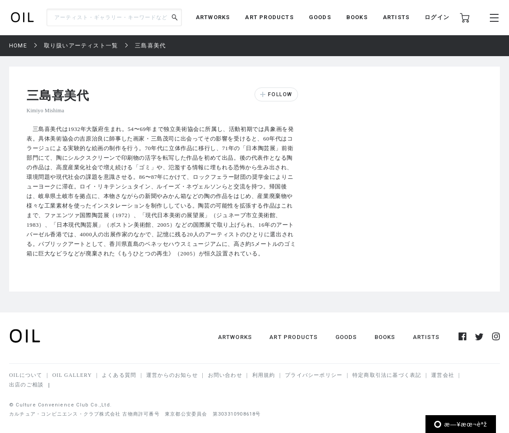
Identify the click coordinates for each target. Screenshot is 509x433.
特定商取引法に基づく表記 (386, 375)
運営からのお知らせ (172, 375)
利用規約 (263, 375)
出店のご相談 (26, 385)
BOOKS (357, 17)
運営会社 (442, 375)
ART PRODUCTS (269, 17)
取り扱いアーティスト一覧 (81, 45)
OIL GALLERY (72, 375)
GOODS (320, 17)
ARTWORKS (213, 17)
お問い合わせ (225, 375)
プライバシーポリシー (313, 375)
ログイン (437, 17)
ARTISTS (396, 17)
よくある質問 (119, 375)
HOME (18, 45)
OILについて (25, 375)
